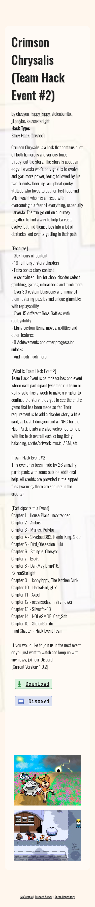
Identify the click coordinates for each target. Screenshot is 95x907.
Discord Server (43, 897)
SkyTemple (26, 897)
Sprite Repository (65, 897)
